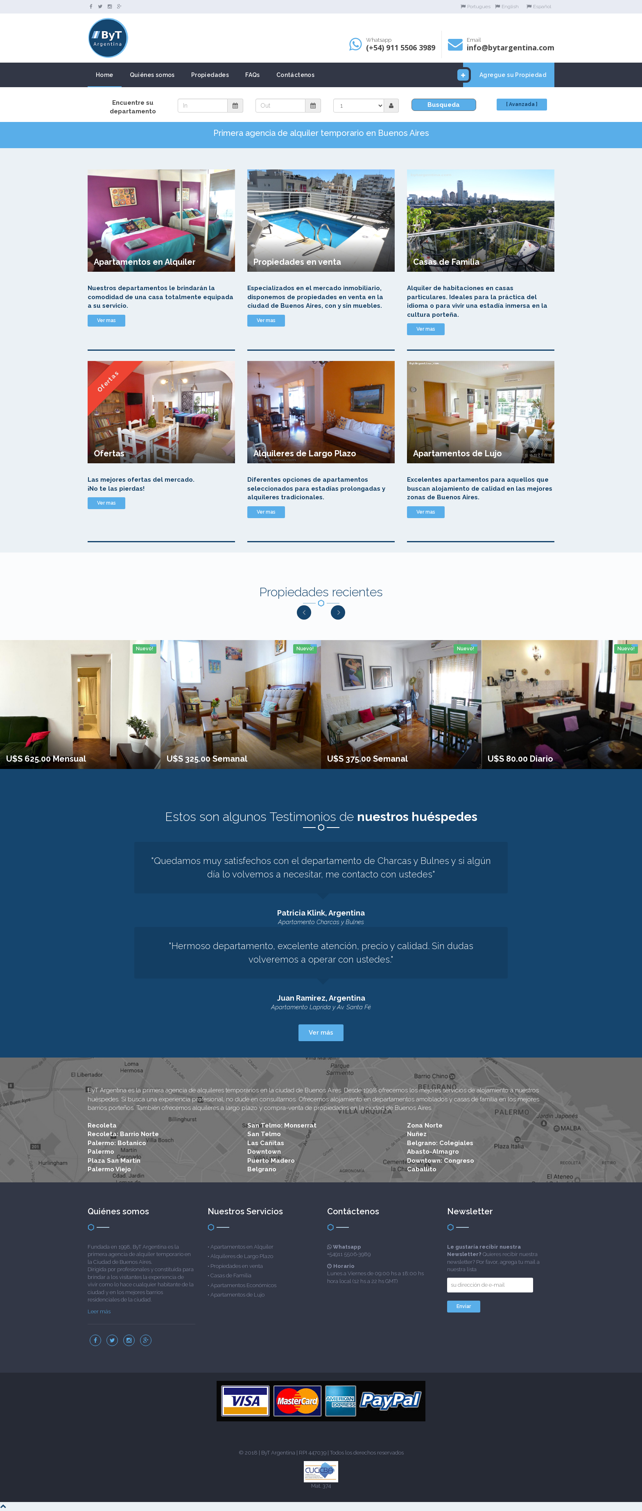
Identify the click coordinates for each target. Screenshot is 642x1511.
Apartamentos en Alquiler (242, 1247)
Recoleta (102, 1125)
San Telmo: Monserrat (281, 1125)
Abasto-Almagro (433, 1151)
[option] (80, 704)
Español (539, 6)
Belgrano (261, 1169)
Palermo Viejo (109, 1169)
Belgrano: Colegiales (440, 1143)
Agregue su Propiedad (504, 75)
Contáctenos (295, 75)
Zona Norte (425, 1125)
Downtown (264, 1151)
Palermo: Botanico (117, 1143)
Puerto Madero (271, 1160)
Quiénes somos (152, 75)
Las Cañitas (265, 1143)
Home (104, 75)
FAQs (252, 75)
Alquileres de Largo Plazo (241, 1256)
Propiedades (210, 75)
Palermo (101, 1151)
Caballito (421, 1169)
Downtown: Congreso (440, 1160)
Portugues (476, 6)
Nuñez (417, 1134)
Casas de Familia (230, 1275)
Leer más (99, 1311)
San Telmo (264, 1134)
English (507, 6)
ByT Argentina (278, 1453)
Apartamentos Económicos (243, 1285)
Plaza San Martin (114, 1160)
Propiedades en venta (236, 1266)
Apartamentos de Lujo (237, 1295)
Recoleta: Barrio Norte (123, 1134)
